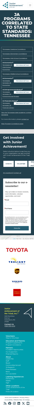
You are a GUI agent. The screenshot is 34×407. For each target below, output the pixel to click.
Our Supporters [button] (11, 352)
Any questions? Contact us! (12, 173)
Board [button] (8, 363)
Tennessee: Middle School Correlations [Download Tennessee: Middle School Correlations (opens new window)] (15, 74)
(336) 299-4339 (9, 326)
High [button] (7, 383)
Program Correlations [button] (13, 345)
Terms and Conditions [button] (12, 397)
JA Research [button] (10, 367)
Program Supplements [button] (14, 343)
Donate (9, 164)
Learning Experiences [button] (15, 377)
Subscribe (17, 228)
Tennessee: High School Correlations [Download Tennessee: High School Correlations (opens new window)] (14, 58)
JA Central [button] (26, 399)
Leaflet (14, 238)
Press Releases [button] (11, 369)
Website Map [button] (18, 399)
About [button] (8, 357)
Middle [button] (8, 381)
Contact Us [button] (9, 324)
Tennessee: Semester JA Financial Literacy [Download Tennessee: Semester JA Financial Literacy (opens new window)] (8, 105)
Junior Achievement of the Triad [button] (15, 388)
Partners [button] (9, 348)
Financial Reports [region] (12, 354)
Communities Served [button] (13, 365)
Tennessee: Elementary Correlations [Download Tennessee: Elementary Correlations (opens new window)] (14, 54)
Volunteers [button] (10, 336)
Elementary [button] (10, 378)
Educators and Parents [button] (15, 341)
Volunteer (21, 164)
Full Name (8, 208)
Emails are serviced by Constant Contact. (16, 223)
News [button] (8, 371)
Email (7, 200)
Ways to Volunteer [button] (12, 338)
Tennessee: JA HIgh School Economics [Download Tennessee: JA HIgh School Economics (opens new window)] (7, 67)
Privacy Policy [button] (24, 397)
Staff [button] (7, 361)
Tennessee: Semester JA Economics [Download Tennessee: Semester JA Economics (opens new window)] (6, 83)
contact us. (25, 119)
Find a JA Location (12, 391)
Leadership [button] (10, 359)
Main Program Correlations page (12, 124)
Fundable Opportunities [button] (14, 349)
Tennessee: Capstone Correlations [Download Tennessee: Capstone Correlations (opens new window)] (13, 49)
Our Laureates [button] (11, 374)
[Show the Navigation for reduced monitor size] (30, 5)
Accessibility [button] (9, 399)
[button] (5, 403)
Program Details (22, 65)
